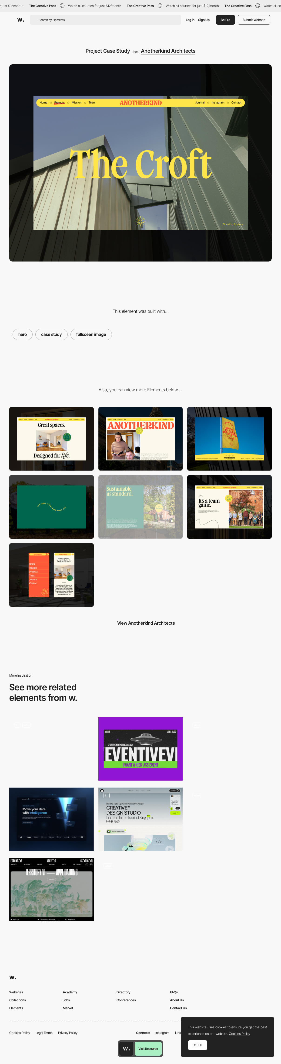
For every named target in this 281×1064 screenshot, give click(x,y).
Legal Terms (44, 1033)
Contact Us (178, 1008)
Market (68, 1008)
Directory (123, 992)
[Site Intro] (51, 507)
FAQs (174, 992)
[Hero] (51, 819)
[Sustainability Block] (140, 507)
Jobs (66, 1000)
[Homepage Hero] (51, 749)
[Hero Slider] (229, 819)
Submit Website (254, 20)
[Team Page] (229, 507)
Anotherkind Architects (168, 50)
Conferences (126, 1000)
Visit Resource (148, 1048)
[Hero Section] (140, 819)
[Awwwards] (20, 20)
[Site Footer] (229, 439)
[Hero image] (51, 889)
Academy (70, 992)
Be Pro (225, 20)
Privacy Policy (67, 1033)
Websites (16, 992)
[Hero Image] (229, 749)
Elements (16, 1008)
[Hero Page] (140, 749)
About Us (177, 1000)
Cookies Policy (19, 1033)
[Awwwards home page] (126, 1049)
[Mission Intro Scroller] (51, 439)
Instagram (162, 1033)
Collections (17, 1000)
